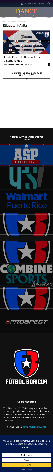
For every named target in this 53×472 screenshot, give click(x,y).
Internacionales (9, 52)
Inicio (5, 21)
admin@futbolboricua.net (34, 427)
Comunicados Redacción (13, 64)
